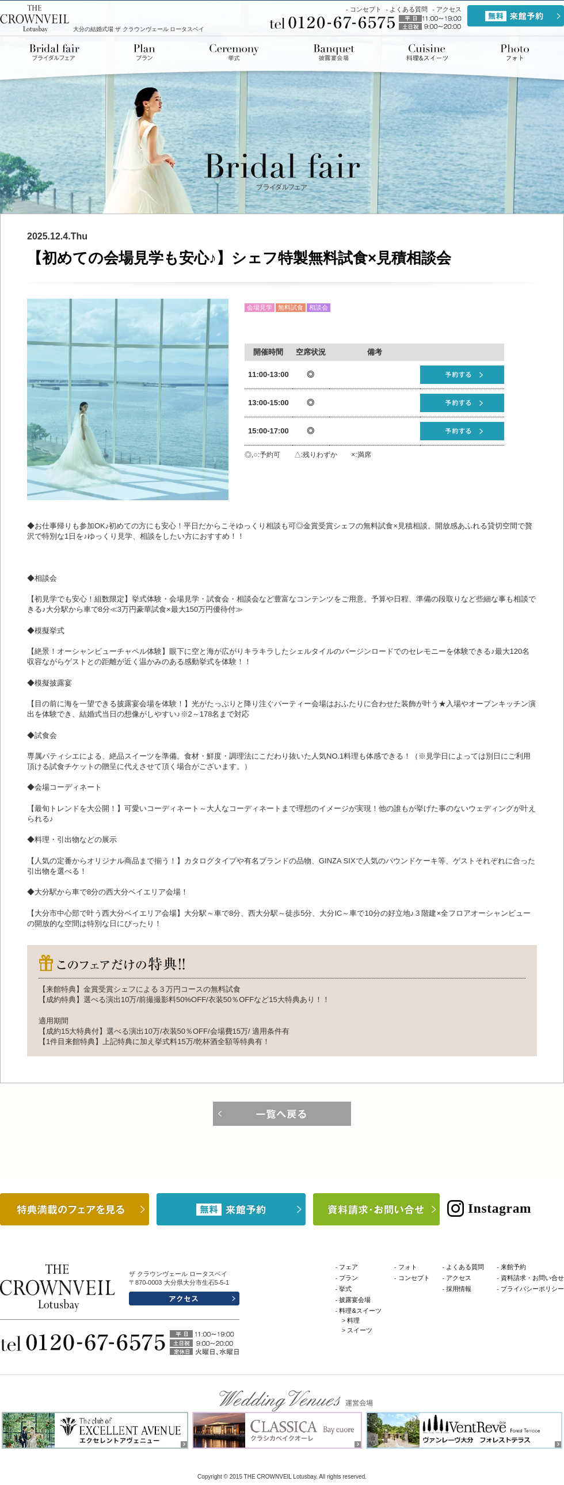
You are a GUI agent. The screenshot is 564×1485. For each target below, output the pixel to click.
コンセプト (366, 9)
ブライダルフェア (58, 52)
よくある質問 (409, 9)
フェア (348, 1266)
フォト (407, 1266)
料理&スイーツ (427, 52)
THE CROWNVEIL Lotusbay (35, 18)
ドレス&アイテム (513, 52)
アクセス (449, 9)
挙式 (234, 52)
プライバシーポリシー (532, 1288)
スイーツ (359, 1330)
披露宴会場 (334, 52)
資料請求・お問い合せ (532, 1277)
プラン (144, 52)
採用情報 (458, 1288)
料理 (353, 1320)
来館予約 (513, 1266)
